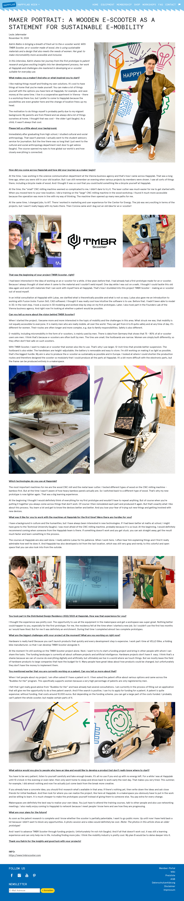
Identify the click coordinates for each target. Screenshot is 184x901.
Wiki (173, 872)
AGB (173, 879)
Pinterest (34, 875)
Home (95, 4)
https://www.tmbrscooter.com (25, 855)
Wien (19, 5)
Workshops (149, 4)
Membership (124, 4)
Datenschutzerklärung (163, 882)
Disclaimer (169, 886)
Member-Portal (167, 868)
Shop (137, 4)
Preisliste (170, 875)
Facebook (12, 875)
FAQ (160, 4)
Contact (170, 4)
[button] (39, 5)
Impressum (169, 890)
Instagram (19, 875)
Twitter (27, 875)
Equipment (107, 4)
